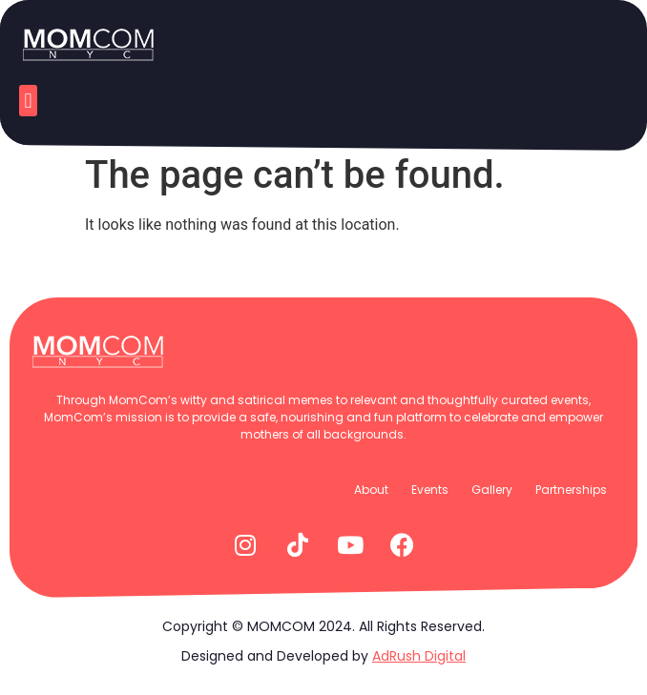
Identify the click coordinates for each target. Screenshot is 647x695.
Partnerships (571, 489)
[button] (28, 100)
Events (430, 489)
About (371, 489)
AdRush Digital (419, 655)
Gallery (491, 489)
